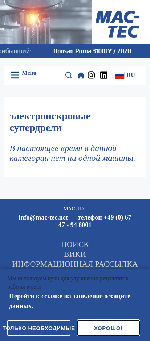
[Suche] (69, 75)
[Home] (81, 75)
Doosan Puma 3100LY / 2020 (97, 51)
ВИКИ (75, 254)
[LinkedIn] (106, 75)
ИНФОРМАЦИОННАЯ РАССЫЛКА (75, 263)
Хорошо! (108, 328)
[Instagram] (93, 75)
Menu (28, 73)
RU (125, 75)
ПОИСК (75, 244)
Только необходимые (38, 328)
